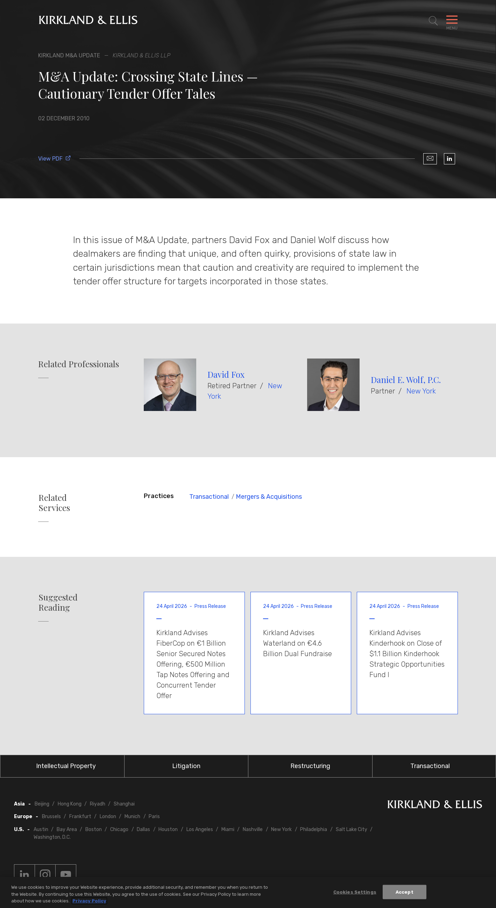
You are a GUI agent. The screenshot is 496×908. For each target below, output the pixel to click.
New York (421, 391)
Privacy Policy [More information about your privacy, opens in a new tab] (89, 901)
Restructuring (310, 766)
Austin (41, 829)
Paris (154, 817)
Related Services (54, 502)
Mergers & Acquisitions (269, 497)
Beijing (42, 804)
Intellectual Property (66, 766)
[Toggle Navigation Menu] (452, 21)
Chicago (119, 829)
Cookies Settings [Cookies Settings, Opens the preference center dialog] (354, 892)
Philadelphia (313, 829)
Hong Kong (70, 804)
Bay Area (67, 829)
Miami (227, 829)
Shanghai (124, 804)
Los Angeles (199, 829)
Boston (93, 829)
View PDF (54, 158)
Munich (132, 817)
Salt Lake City (351, 829)
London (108, 817)
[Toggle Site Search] (433, 21)
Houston (168, 829)
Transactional (209, 497)
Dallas (143, 829)
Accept (404, 892)
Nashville (253, 829)
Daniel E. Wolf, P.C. (406, 379)
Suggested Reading (58, 602)
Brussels (51, 817)
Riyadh (97, 804)
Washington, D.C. (52, 837)
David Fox (226, 374)
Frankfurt (80, 817)
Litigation (186, 766)
